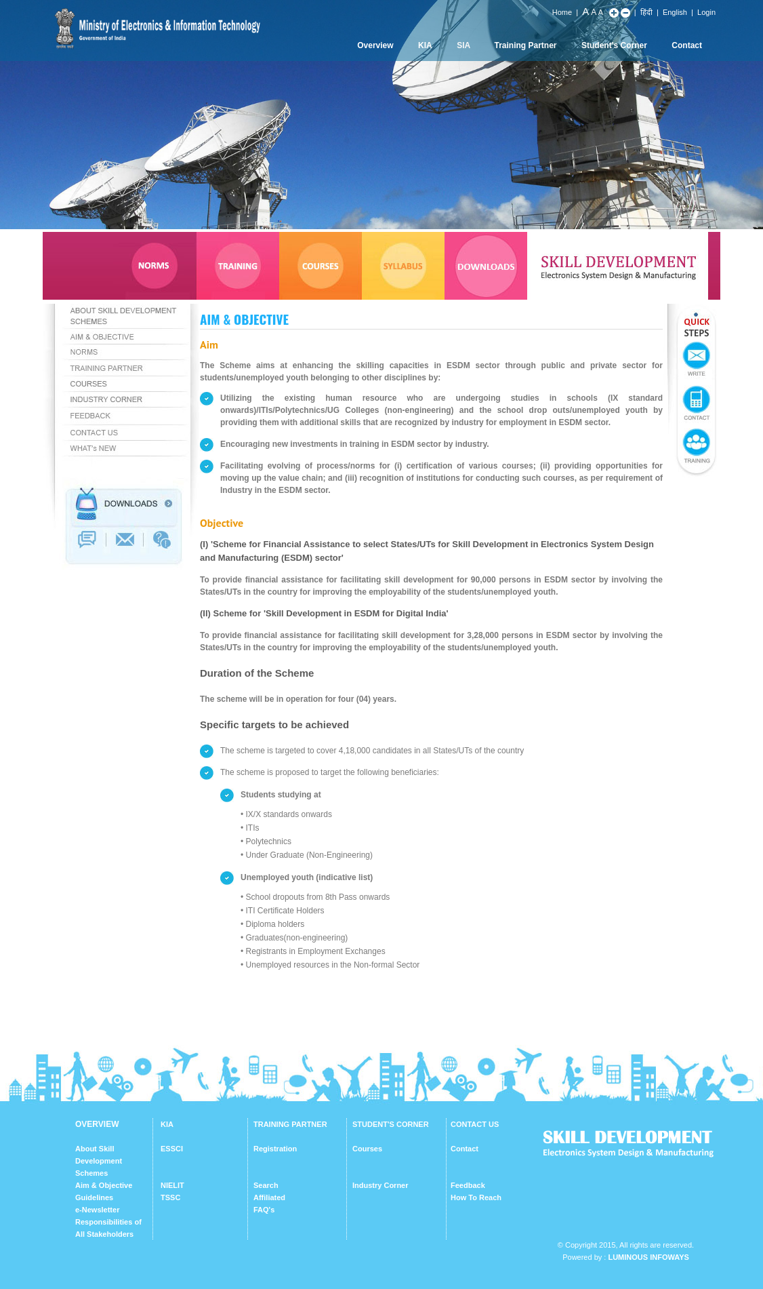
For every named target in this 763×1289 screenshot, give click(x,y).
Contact (687, 45)
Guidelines (94, 1197)
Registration (275, 1149)
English (675, 12)
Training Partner (526, 45)
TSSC (170, 1197)
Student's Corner (614, 45)
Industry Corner (380, 1185)
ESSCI (172, 1149)
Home (562, 12)
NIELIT (172, 1185)
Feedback (468, 1185)
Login (706, 12)
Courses (367, 1149)
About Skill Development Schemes (98, 1161)
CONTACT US (475, 1124)
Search (266, 1185)
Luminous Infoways (648, 1257)
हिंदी (646, 12)
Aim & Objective (103, 1185)
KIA (425, 45)
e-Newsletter (97, 1210)
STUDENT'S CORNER (390, 1124)
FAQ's (263, 1210)
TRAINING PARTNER (290, 1124)
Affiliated (269, 1197)
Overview (375, 45)
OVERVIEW (97, 1124)
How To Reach (476, 1197)
